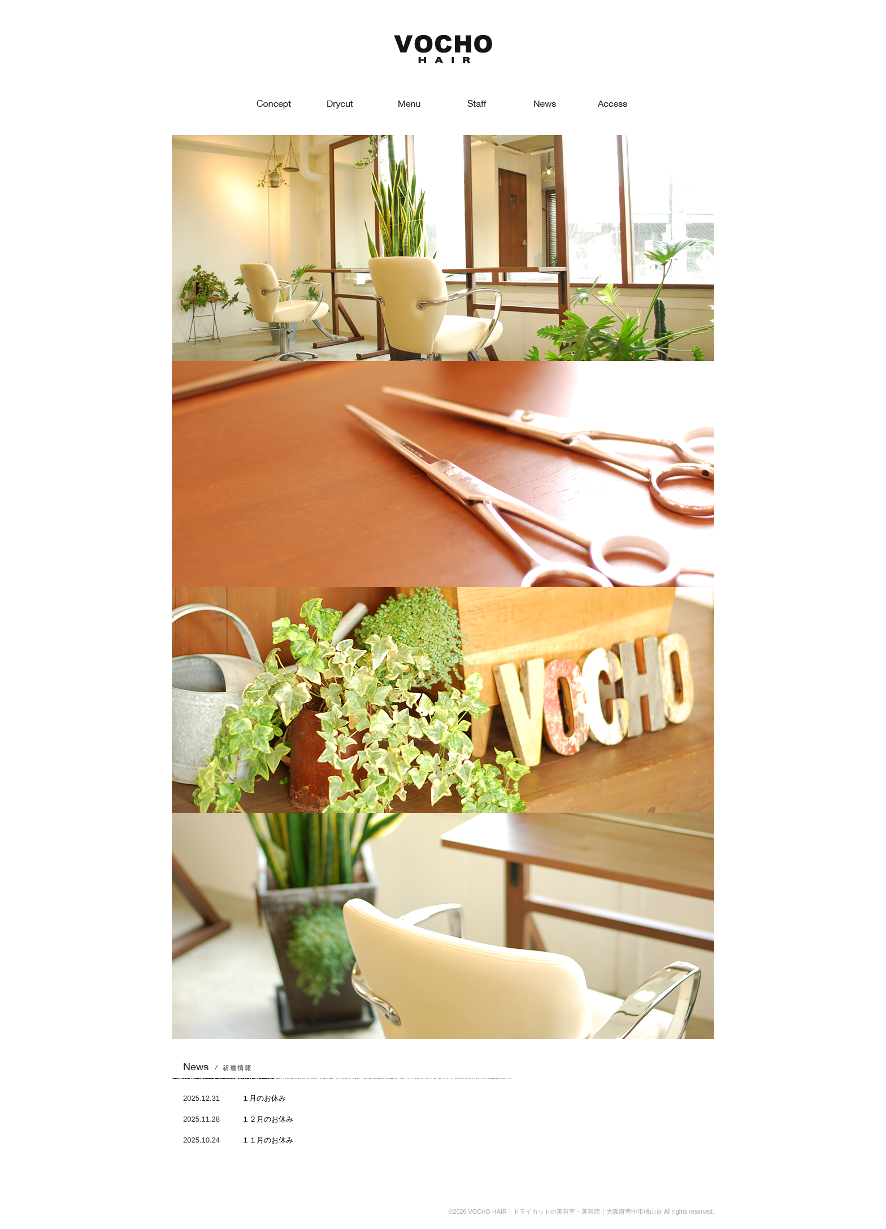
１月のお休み (264, 1098)
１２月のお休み (267, 1119)
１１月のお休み (267, 1140)
